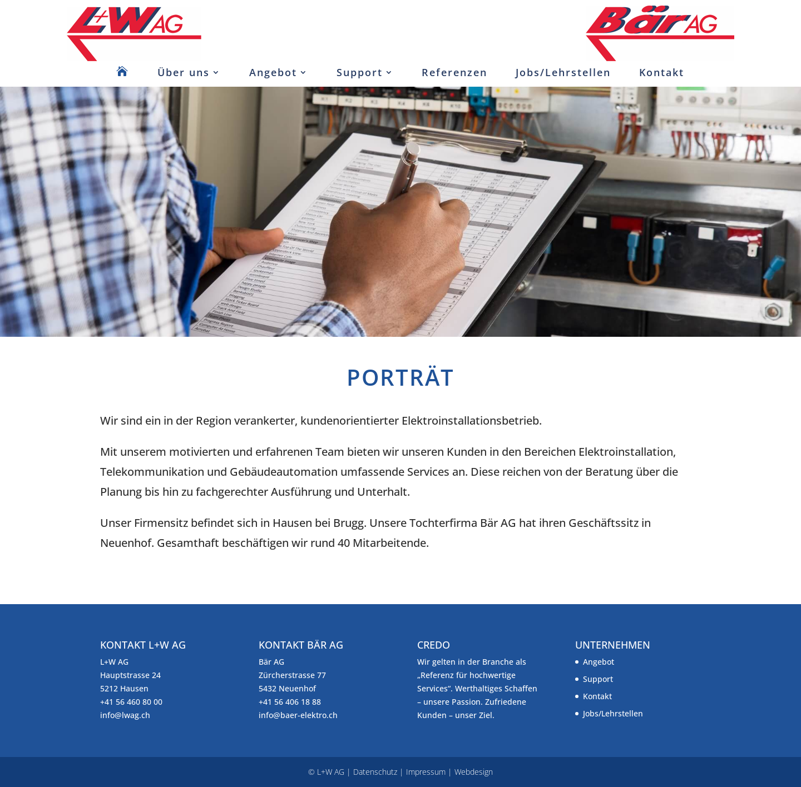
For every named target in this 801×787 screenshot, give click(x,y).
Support (360, 72)
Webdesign (473, 771)
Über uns (183, 72)
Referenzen (454, 72)
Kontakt (661, 72)
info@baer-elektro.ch (298, 715)
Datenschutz (375, 771)
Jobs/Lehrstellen (563, 72)
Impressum (426, 771)
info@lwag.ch (125, 715)
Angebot (273, 72)
